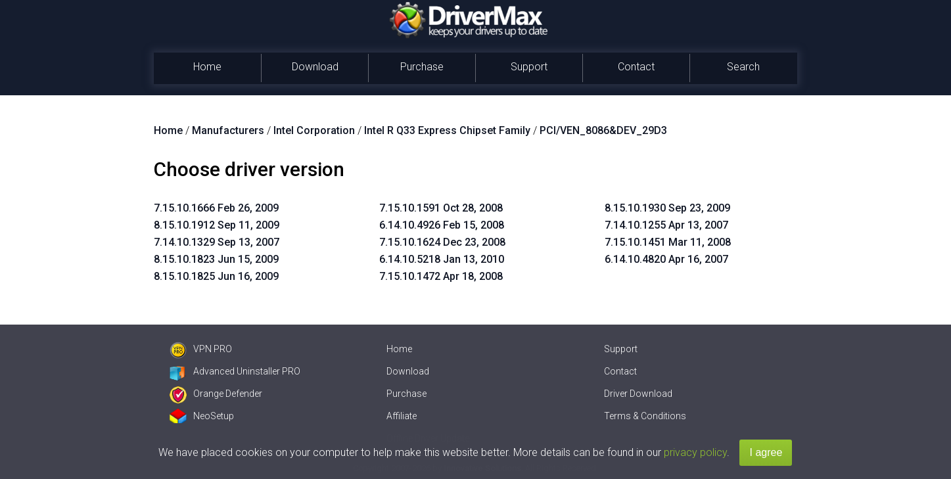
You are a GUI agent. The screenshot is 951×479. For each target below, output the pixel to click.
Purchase (422, 66)
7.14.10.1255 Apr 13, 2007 (666, 225)
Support (529, 66)
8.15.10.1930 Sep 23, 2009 (667, 208)
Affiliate (401, 416)
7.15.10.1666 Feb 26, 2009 (216, 208)
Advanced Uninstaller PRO (235, 371)
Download (315, 66)
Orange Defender (216, 393)
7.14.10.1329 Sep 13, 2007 (216, 242)
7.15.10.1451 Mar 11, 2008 (668, 242)
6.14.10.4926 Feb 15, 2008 (441, 225)
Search (743, 66)
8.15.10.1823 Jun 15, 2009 (216, 259)
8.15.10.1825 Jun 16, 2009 (216, 276)
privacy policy (695, 452)
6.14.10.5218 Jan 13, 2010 (441, 259)
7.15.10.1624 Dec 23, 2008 (442, 242)
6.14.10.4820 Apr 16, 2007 (666, 259)
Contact (636, 66)
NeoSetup (202, 416)
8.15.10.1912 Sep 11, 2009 (216, 225)
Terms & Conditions (645, 416)
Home (207, 66)
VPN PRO (201, 349)
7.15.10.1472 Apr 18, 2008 (441, 276)
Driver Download (638, 393)
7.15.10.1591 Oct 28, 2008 (441, 208)
